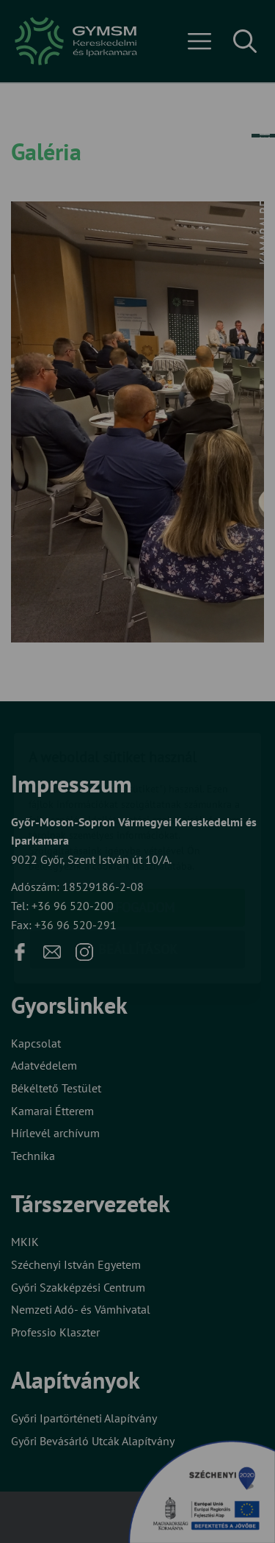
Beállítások (137, 862)
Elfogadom (138, 820)
